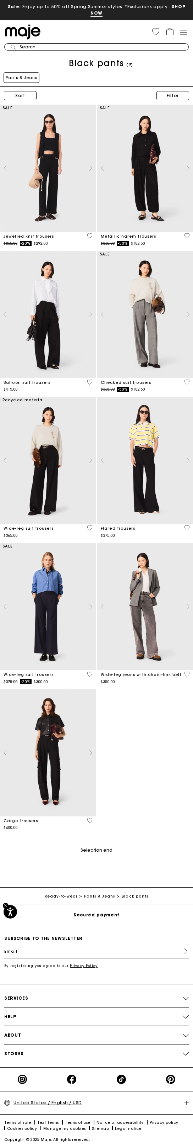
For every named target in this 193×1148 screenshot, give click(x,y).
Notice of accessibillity (120, 1122)
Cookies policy (22, 1128)
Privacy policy (164, 1122)
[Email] (96, 951)
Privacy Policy (84, 966)
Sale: (14, 6)
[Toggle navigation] (183, 32)
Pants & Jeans (21, 77)
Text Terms (48, 1122)
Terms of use (77, 1122)
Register (183, 951)
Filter (173, 95)
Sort (20, 95)
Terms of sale (17, 1122)
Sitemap (100, 1128)
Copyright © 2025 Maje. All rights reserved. (47, 1139)
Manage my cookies (64, 1128)
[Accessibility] (10, 912)
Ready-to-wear (61, 896)
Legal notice (128, 1128)
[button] (155, 31)
